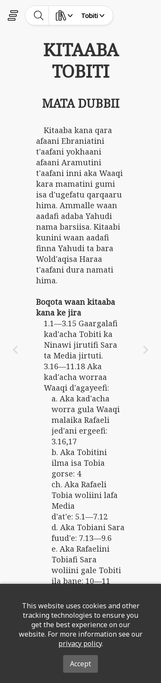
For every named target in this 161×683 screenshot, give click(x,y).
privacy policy (80, 643)
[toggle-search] (39, 15)
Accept (80, 663)
